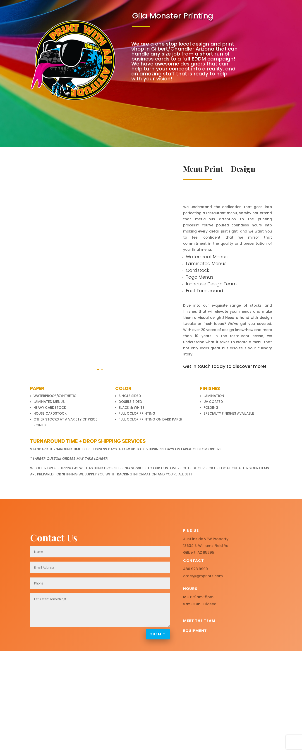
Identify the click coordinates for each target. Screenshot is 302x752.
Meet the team (199, 643)
